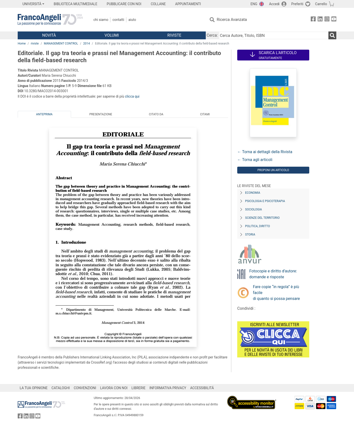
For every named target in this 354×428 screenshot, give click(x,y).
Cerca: (212, 35)
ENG (254, 4)
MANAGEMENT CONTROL (61, 43)
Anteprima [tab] (44, 114)
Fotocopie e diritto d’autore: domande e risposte (273, 274)
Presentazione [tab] (100, 114)
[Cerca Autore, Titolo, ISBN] (273, 35)
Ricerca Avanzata (232, 19)
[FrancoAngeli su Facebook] (313, 19)
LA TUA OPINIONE (34, 388)
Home (22, 43)
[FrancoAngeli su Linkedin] (320, 19)
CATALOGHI (61, 388)
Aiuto (132, 20)
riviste (35, 43)
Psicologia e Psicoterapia (265, 201)
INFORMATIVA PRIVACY (167, 388)
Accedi (274, 4)
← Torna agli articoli (254, 159)
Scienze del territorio (262, 218)
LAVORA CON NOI (114, 388)
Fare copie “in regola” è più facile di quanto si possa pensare (276, 292)
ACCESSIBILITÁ (202, 388)
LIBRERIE (139, 388)
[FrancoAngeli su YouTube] (333, 19)
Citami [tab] (205, 114)
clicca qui (132, 96)
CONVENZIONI (85, 388)
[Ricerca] (332, 35)
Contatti (118, 20)
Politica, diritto (257, 226)
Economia (252, 192)
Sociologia (253, 209)
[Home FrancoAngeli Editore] (50, 19)
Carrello (321, 4)
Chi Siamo (100, 20)
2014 (86, 43)
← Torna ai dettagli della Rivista (264, 151)
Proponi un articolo (273, 170)
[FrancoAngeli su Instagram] (326, 19)
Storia (250, 234)
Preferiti (297, 4)
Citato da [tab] (156, 114)
